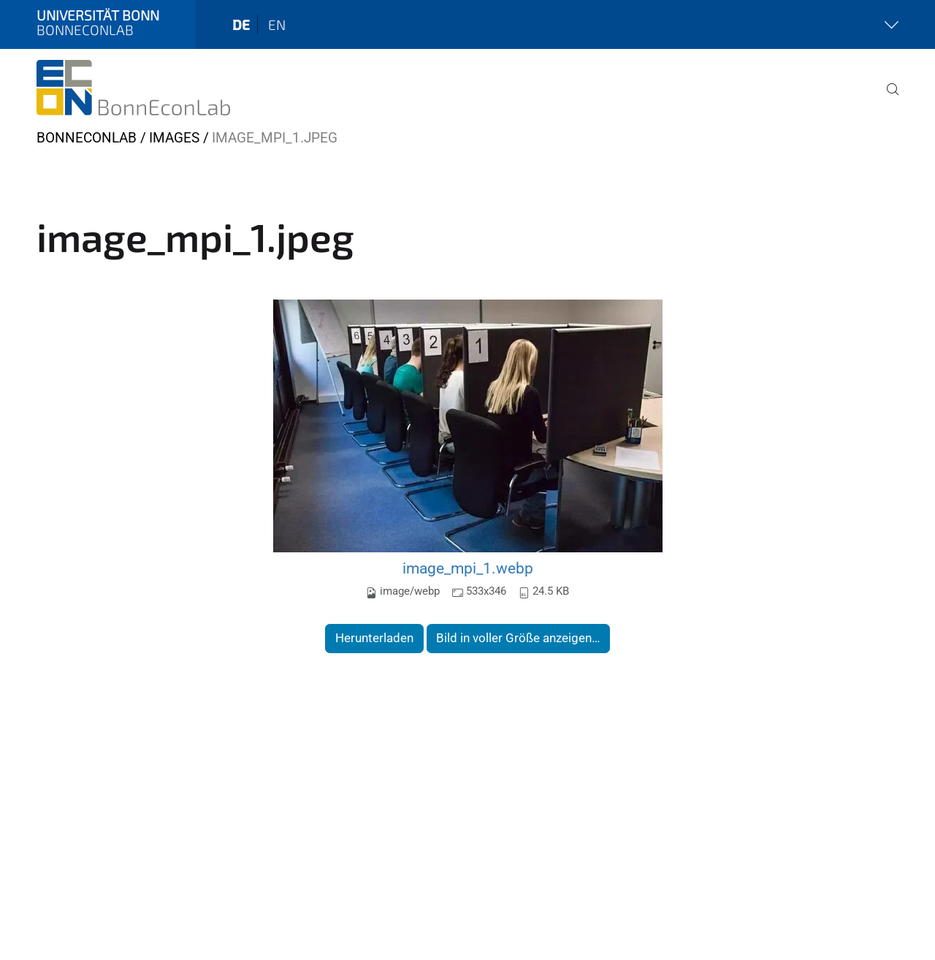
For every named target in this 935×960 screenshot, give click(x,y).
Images (174, 137)
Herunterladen (374, 638)
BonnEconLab (87, 137)
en (277, 24)
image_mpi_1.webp (467, 568)
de (241, 24)
